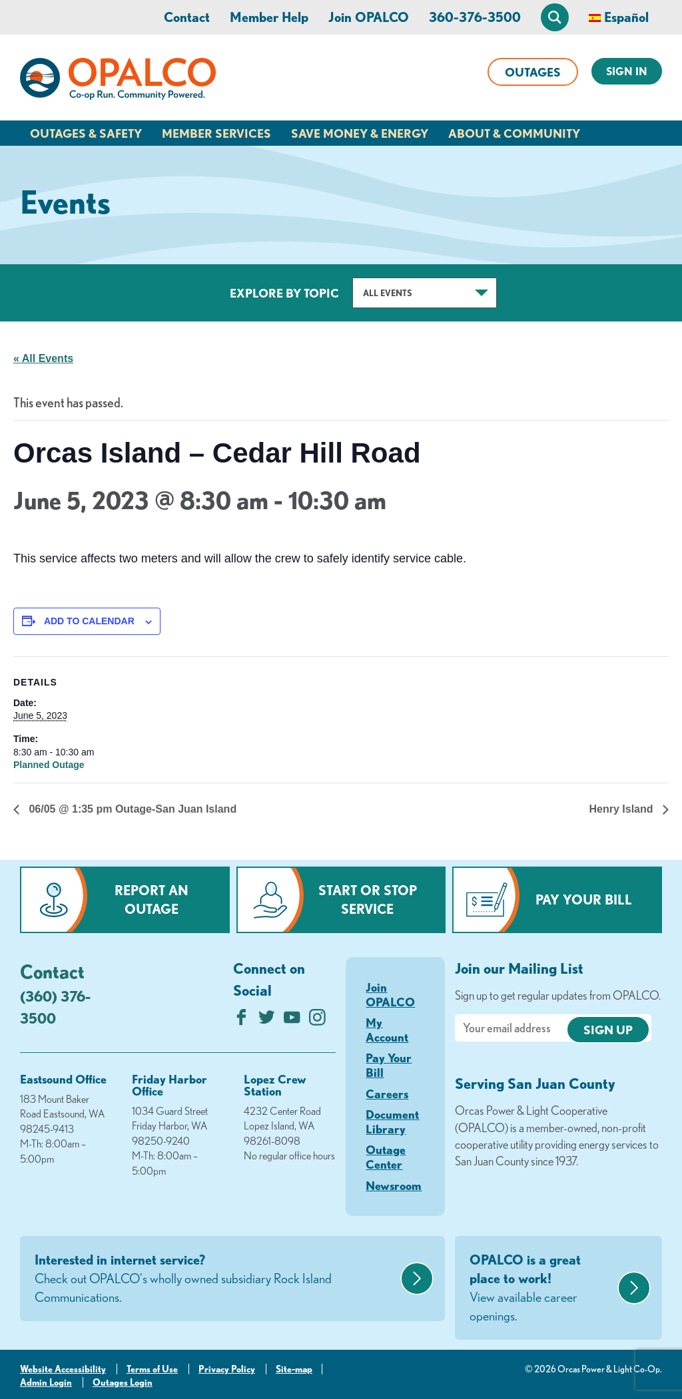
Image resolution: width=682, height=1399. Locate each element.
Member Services (216, 133)
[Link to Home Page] (118, 81)
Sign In (626, 71)
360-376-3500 (475, 17)
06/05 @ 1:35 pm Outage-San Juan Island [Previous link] (131, 809)
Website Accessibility (63, 1369)
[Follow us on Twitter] (266, 1020)
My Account (387, 1030)
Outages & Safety (86, 133)
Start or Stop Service (367, 899)
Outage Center (386, 1157)
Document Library (392, 1121)
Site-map (294, 1369)
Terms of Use (152, 1369)
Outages (533, 72)
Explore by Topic (284, 293)
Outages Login (123, 1382)
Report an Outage (151, 899)
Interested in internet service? (216, 1279)
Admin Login (46, 1382)
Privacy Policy (226, 1369)
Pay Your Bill (583, 899)
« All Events (43, 358)
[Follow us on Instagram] (317, 1020)
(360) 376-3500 (55, 1007)
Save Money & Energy (359, 133)
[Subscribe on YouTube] (292, 1020)
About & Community (514, 133)
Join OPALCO (368, 17)
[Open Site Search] (555, 17)
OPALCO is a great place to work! (542, 1288)
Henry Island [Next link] (622, 809)
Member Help (269, 17)
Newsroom (394, 1185)
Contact (187, 17)
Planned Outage (49, 764)
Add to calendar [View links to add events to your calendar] (89, 621)
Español (626, 17)
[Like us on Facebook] (241, 1020)
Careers (387, 1093)
